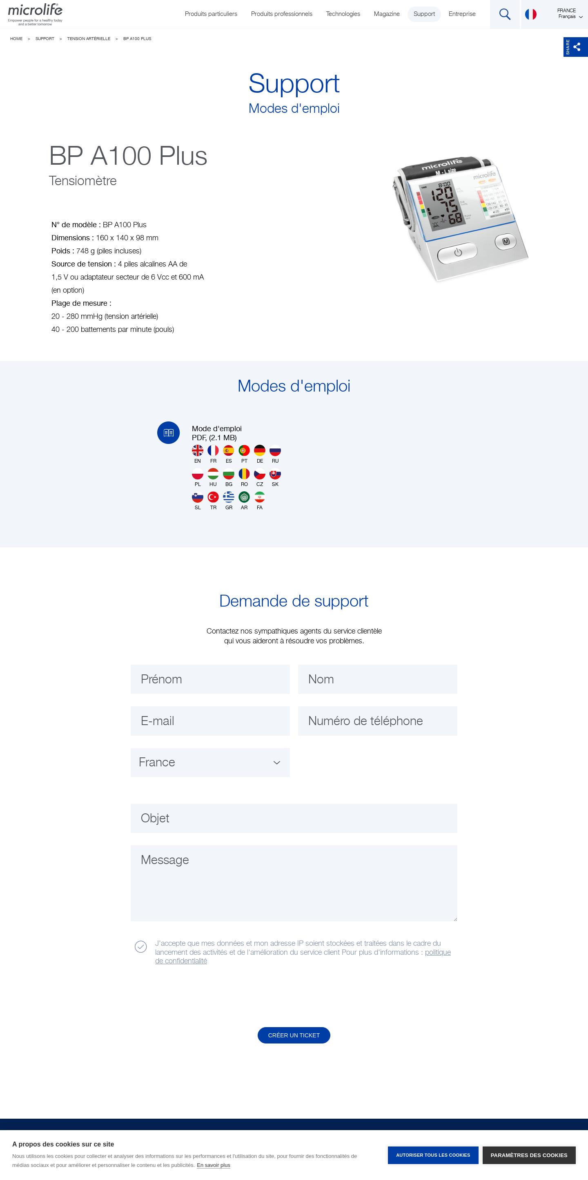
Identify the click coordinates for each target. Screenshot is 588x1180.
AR (244, 501)
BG (228, 477)
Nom (321, 680)
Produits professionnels (281, 14)
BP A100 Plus (137, 39)
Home (16, 39)
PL (197, 477)
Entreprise (462, 14)
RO (244, 477)
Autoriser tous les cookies (433, 1155)
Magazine (387, 14)
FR (213, 454)
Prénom (161, 680)
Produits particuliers (211, 14)
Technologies (343, 14)
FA (259, 501)
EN (197, 454)
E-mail (157, 722)
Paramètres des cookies (529, 1155)
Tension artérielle (88, 39)
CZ (259, 477)
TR (213, 501)
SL (197, 501)
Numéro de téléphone (365, 722)
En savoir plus (213, 1165)
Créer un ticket (294, 1035)
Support (424, 14)
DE (259, 454)
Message (165, 861)
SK (275, 477)
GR (228, 501)
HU (213, 477)
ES (228, 454)
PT (244, 454)
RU (275, 454)
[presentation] (193, 997)
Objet (155, 819)
